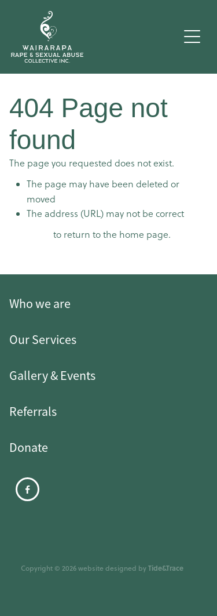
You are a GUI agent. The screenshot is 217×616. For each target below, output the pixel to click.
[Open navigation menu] (192, 36)
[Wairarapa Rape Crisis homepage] (95, 37)
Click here (30, 234)
